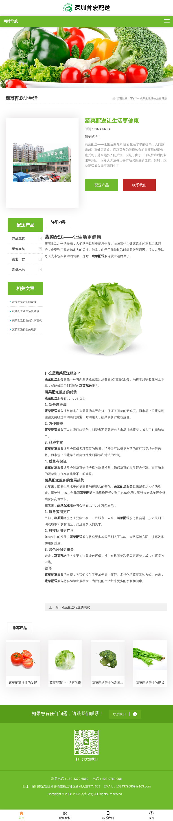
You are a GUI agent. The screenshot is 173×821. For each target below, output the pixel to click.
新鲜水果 (18, 269)
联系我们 (108, 815)
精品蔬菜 (18, 238)
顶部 (151, 815)
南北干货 (18, 259)
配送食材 (65, 815)
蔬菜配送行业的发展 (24, 302)
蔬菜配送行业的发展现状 (27, 320)
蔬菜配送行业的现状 (24, 329)
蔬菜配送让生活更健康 (25, 311)
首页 (133, 98)
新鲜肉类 (18, 249)
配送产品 (101, 185)
